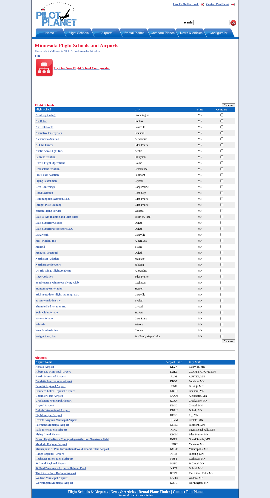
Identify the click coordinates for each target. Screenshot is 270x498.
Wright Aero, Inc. (46, 336)
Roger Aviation (44, 276)
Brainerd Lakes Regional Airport (55, 391)
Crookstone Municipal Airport (53, 400)
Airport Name (44, 362)
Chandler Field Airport (49, 395)
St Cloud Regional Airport (51, 463)
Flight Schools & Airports (88, 492)
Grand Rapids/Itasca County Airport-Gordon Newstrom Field (72, 439)
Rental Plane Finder (154, 492)
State (200, 109)
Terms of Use (126, 495)
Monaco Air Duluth (47, 252)
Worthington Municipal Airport (54, 482)
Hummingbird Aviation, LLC (53, 198)
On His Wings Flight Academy (53, 270)
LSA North (42, 234)
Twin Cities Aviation (48, 312)
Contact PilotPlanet (217, 4)
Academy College (46, 115)
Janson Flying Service (48, 210)
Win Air (40, 324)
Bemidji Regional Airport (51, 386)
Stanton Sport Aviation (49, 288)
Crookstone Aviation (48, 169)
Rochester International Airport (54, 458)
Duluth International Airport (53, 410)
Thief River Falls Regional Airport (56, 473)
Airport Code (174, 362)
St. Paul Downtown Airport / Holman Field (61, 468)
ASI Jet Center (44, 145)
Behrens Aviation (46, 157)
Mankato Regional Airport (51, 444)
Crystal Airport (45, 405)
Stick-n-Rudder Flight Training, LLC (58, 294)
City (137, 109)
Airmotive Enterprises (49, 133)
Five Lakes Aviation (47, 175)
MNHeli (40, 246)
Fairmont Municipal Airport (52, 424)
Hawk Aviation (44, 192)
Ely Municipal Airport (49, 415)
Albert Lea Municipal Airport (53, 371)
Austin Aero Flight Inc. (49, 151)
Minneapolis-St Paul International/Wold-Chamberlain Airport (72, 449)
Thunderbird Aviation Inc (51, 306)
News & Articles (123, 492)
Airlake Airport (45, 366)
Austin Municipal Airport (51, 376)
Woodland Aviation (47, 330)
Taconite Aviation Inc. (48, 300)
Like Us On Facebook (186, 4)
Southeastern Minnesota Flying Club (57, 282)
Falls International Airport (51, 429)
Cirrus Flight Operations (50, 163)
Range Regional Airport (50, 453)
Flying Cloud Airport (48, 434)
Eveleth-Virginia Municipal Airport (56, 420)
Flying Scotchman (46, 180)
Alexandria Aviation (47, 139)
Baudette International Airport (54, 381)
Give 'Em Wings (45, 186)
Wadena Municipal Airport (52, 478)
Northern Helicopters (48, 264)
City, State (195, 362)
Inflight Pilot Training (49, 204)
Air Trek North (45, 127)
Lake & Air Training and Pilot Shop (57, 216)
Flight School (43, 109)
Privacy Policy (144, 495)
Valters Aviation (45, 318)
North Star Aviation (47, 258)
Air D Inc (41, 121)
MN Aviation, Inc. (46, 240)
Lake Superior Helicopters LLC (54, 228)
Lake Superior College (49, 222)
